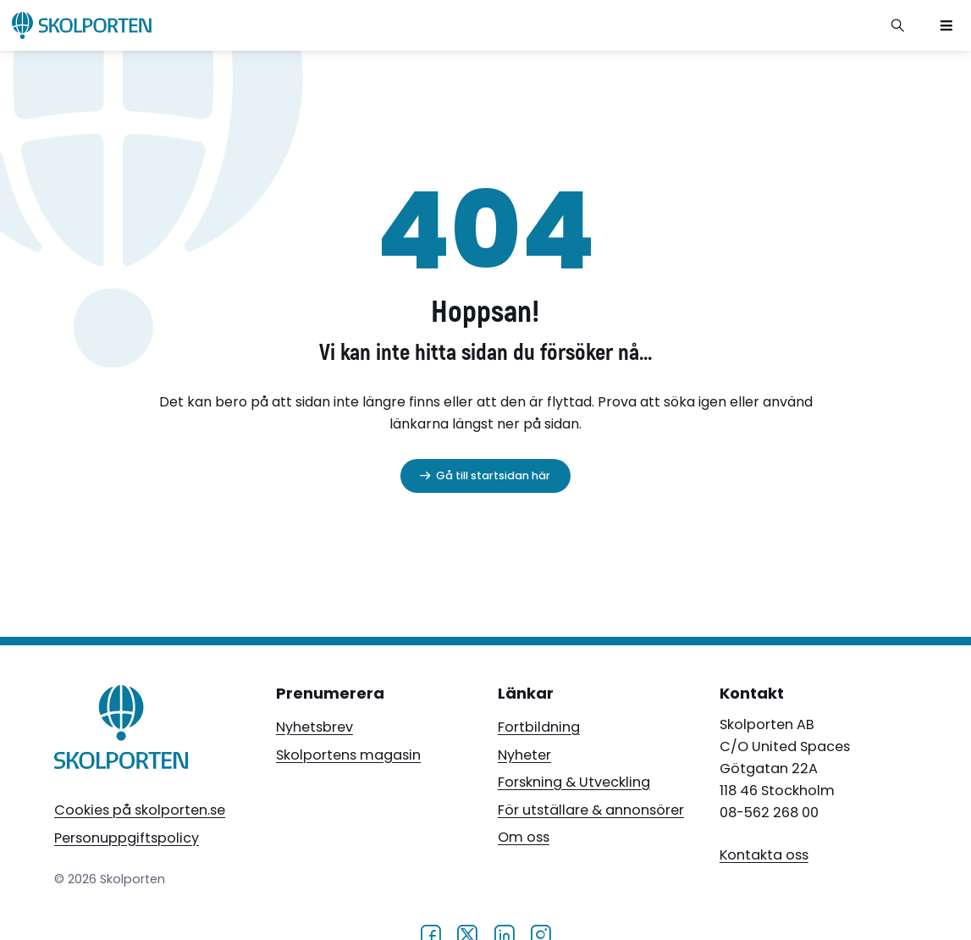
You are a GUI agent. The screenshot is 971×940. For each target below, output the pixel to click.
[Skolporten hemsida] (81, 25)
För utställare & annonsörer (591, 810)
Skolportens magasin (348, 755)
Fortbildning (539, 727)
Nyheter (524, 755)
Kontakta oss (764, 855)
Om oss (523, 837)
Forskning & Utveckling (574, 782)
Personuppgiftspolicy (126, 838)
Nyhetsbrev (314, 727)
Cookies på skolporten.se (139, 810)
